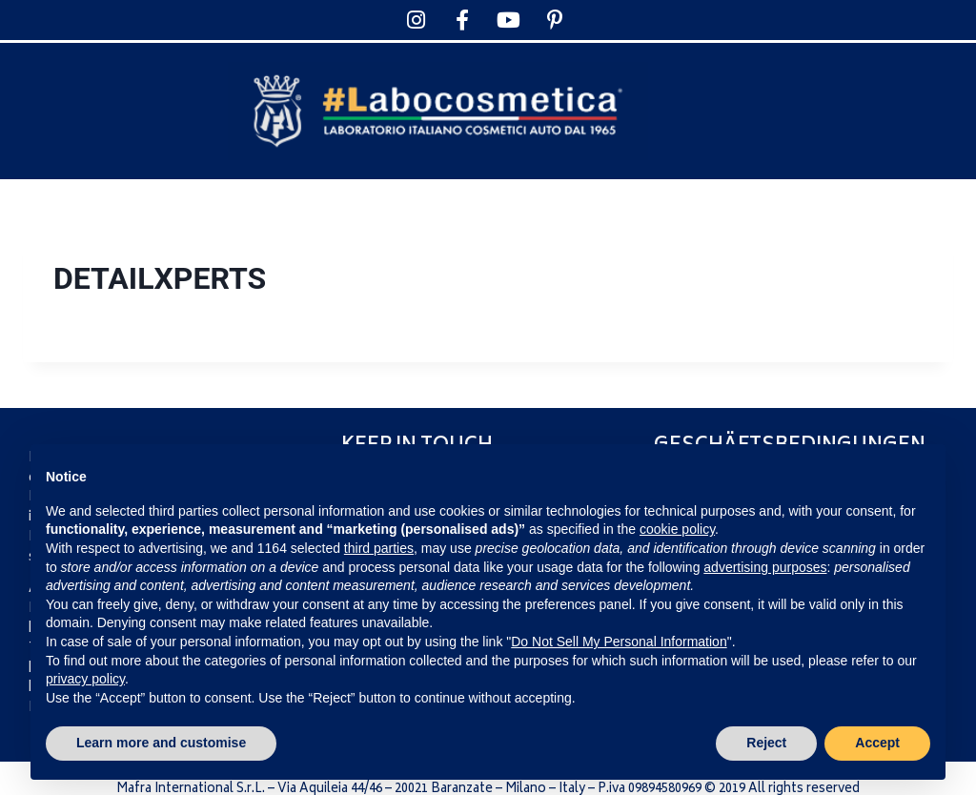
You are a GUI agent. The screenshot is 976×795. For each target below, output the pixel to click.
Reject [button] (766, 742)
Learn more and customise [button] (161, 742)
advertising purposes (764, 567)
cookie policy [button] (677, 529)
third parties (379, 548)
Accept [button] (877, 742)
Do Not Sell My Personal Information (618, 641)
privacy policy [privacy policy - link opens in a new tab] (85, 678)
